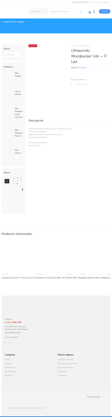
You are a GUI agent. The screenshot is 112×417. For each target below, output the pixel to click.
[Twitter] (75, 84)
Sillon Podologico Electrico (19, 133)
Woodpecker (82, 68)
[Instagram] (9, 342)
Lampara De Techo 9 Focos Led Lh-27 (18, 277)
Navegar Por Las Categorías (14, 22)
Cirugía (5, 274)
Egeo (5, 207)
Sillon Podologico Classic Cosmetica (19, 112)
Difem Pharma (8, 199)
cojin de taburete (18, 92)
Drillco (6, 202)
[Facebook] (71, 84)
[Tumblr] (82, 84)
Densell (6, 196)
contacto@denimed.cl (13, 332)
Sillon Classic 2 (18, 151)
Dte (5, 204)
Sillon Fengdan (18, 74)
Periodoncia (85, 46)
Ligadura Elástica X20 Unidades (93, 277)
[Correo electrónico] (86, 84)
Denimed (7, 193)
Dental (74, 46)
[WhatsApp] (13, 342)
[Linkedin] (78, 84)
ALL (7, 181)
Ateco (6, 190)
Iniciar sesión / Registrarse (101, 2)
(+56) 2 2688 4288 (13, 322)
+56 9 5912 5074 (11, 337)
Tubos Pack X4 (73, 277)
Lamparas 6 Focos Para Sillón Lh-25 (51, 277)
